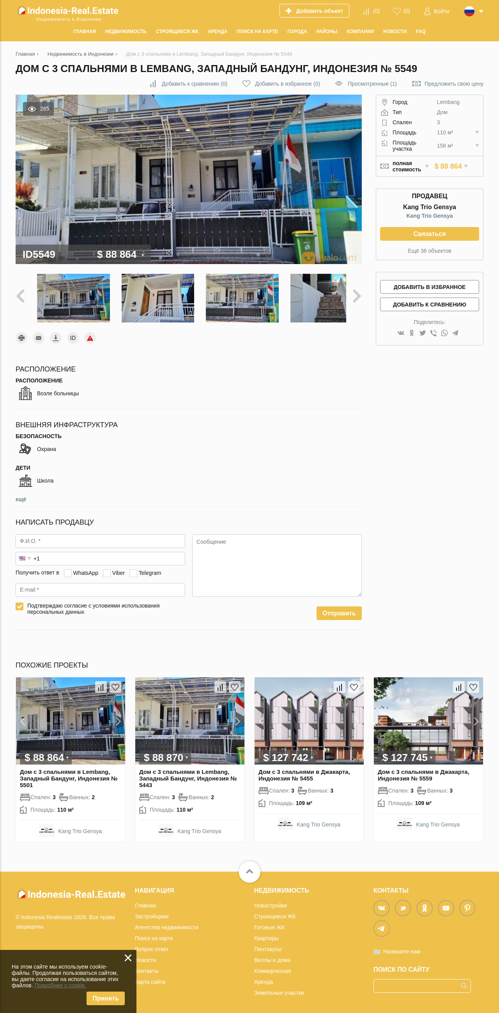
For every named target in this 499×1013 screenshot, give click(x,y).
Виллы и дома (272, 956)
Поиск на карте (154, 934)
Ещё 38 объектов (429, 251)
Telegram (150, 569)
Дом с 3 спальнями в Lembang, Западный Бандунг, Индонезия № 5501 (69, 774)
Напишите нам (401, 947)
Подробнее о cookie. (60, 985)
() (376, 11)
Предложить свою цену (454, 84)
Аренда (263, 978)
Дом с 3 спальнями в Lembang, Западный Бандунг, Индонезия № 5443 (188, 774)
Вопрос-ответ (152, 945)
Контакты (146, 967)
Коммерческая (272, 967)
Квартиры (266, 934)
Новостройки (270, 901)
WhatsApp (85, 569)
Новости (145, 956)
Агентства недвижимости (166, 923)
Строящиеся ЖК (275, 912)
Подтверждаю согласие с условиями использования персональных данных (93, 605)
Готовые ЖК (269, 923)
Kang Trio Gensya (429, 216)
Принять (105, 998)
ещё (21, 495)
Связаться (429, 234)
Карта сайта (150, 978)
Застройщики (151, 912)
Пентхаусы (267, 945)
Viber (118, 569)
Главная (145, 901)
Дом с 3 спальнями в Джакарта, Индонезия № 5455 (304, 771)
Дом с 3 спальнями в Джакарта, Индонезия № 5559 (423, 771)
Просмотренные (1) (372, 84)
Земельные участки (279, 989)
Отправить (339, 609)
